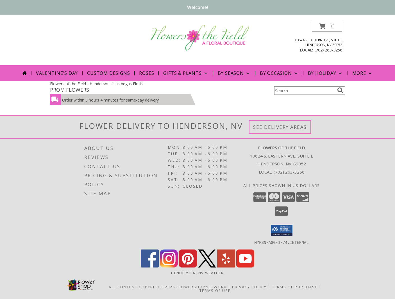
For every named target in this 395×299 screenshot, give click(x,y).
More (362, 73)
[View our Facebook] (150, 265)
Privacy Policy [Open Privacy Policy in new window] (249, 286)
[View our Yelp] (226, 265)
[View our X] (207, 265)
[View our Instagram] (169, 265)
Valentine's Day (57, 73)
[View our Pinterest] (188, 265)
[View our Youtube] (245, 265)
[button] (327, 26)
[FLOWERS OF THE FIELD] (199, 37)
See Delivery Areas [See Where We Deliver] (280, 127)
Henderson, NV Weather (197, 272)
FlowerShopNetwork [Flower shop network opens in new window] (201, 286)
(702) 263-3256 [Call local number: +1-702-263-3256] (328, 50)
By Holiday (325, 73)
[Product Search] (304, 91)
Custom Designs (108, 73)
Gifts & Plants (185, 73)
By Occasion (279, 73)
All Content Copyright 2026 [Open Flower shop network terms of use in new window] (142, 286)
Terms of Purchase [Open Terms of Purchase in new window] (294, 286)
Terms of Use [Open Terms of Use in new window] (215, 290)
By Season (234, 73)
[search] (340, 90)
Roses (146, 73)
